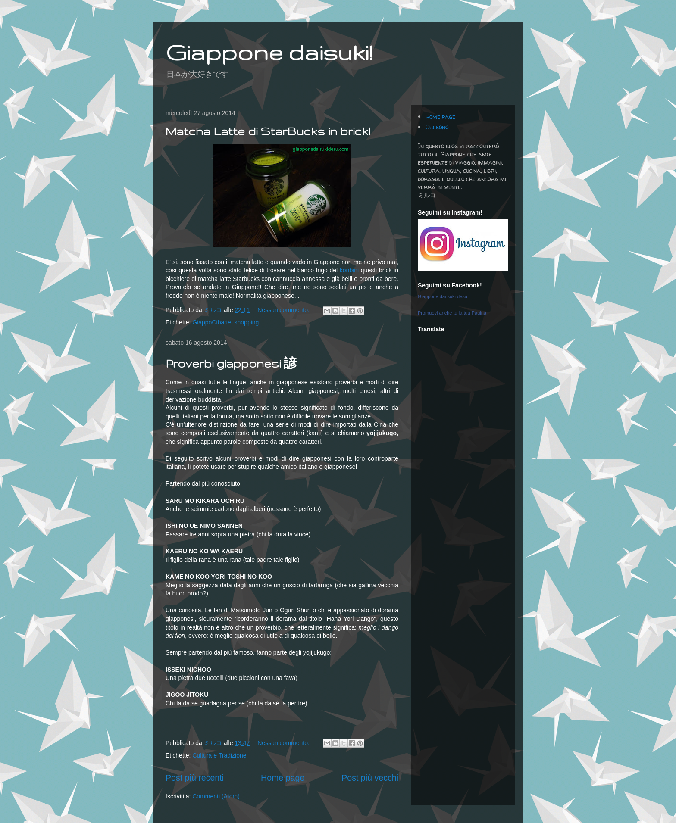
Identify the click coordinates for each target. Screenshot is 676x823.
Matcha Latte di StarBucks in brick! (268, 131)
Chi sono (437, 127)
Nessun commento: (284, 309)
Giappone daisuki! (269, 52)
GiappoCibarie (211, 322)
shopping (247, 322)
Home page (282, 777)
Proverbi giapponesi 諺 (231, 363)
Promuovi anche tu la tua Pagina (452, 312)
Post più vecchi (369, 777)
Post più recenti (195, 777)
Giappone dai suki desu (442, 296)
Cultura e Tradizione (219, 755)
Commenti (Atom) (216, 796)
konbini (349, 270)
